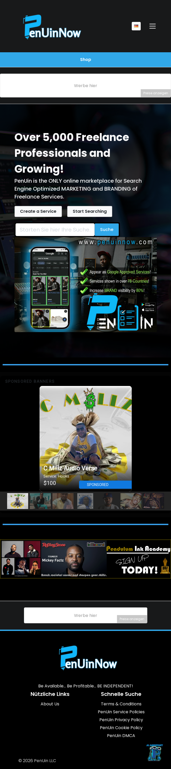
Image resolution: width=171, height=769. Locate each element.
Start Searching (90, 211)
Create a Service (38, 211)
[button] (86, 439)
